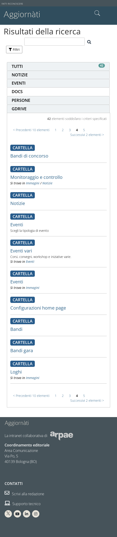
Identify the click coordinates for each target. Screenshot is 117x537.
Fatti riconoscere (12, 3)
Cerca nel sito (97, 13)
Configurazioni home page (38, 308)
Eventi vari (21, 251)
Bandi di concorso (29, 156)
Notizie (47, 183)
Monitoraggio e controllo (36, 177)
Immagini (32, 183)
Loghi (16, 372)
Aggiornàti (21, 14)
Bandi (16, 329)
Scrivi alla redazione (24, 493)
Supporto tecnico (23, 503)
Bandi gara (21, 350)
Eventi (16, 224)
